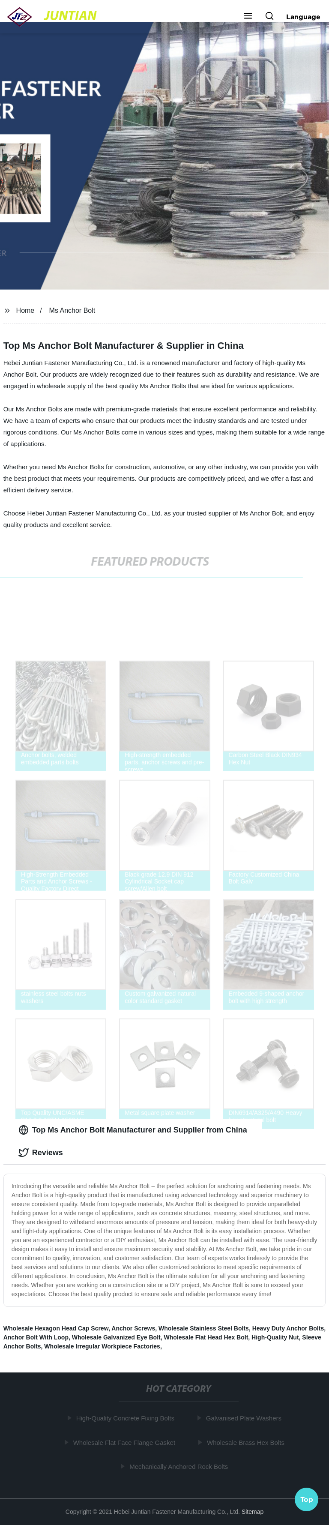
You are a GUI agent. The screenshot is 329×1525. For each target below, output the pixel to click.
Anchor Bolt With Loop (36, 1337)
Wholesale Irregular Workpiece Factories (102, 1346)
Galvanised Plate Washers (245, 1418)
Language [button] (303, 17)
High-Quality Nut (275, 1337)
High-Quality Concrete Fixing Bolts (127, 1418)
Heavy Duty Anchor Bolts (288, 1328)
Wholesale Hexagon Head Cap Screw (55, 1328)
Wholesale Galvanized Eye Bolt (116, 1337)
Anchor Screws (133, 1328)
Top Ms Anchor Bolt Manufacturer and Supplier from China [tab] (132, 1130)
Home (25, 310)
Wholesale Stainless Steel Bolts (204, 1328)
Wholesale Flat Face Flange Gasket (125, 1442)
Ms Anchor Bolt (72, 310)
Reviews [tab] (40, 1152)
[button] (248, 16)
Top (306, 1499)
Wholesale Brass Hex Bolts (247, 1442)
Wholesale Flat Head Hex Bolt (206, 1337)
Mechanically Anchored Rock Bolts (180, 1466)
